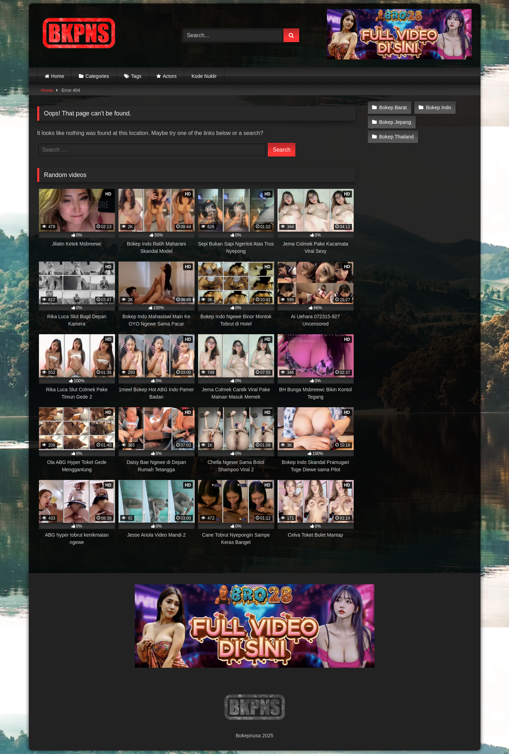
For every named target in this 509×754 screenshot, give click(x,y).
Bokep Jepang (395, 122)
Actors (170, 76)
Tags (136, 76)
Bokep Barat (393, 107)
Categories (97, 76)
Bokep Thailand (396, 136)
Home (57, 76)
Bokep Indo (438, 107)
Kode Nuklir (203, 76)
